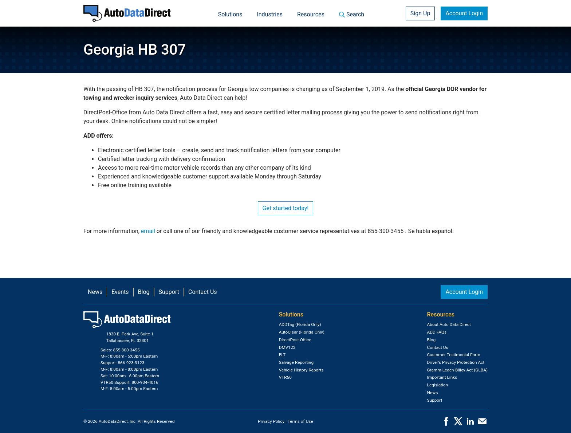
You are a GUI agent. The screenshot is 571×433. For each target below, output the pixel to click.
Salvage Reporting (296, 362)
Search (351, 14)
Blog (144, 291)
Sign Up (420, 13)
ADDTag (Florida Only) (300, 324)
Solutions (230, 14)
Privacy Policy (271, 421)
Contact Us (202, 291)
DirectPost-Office (295, 339)
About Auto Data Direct (449, 324)
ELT (282, 354)
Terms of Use (300, 421)
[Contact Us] (482, 423)
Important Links (442, 377)
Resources (310, 14)
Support (169, 291)
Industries (270, 14)
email (148, 231)
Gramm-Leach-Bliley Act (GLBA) (457, 370)
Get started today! (286, 208)
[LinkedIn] (470, 423)
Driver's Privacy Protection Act (456, 362)
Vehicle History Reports (301, 370)
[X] (458, 423)
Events (120, 291)
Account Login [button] (464, 13)
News (95, 291)
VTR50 (285, 377)
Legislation (437, 384)
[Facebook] (446, 423)
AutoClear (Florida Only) (301, 332)
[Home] (127, 13)
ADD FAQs (437, 332)
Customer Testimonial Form (453, 354)
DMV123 (287, 347)
